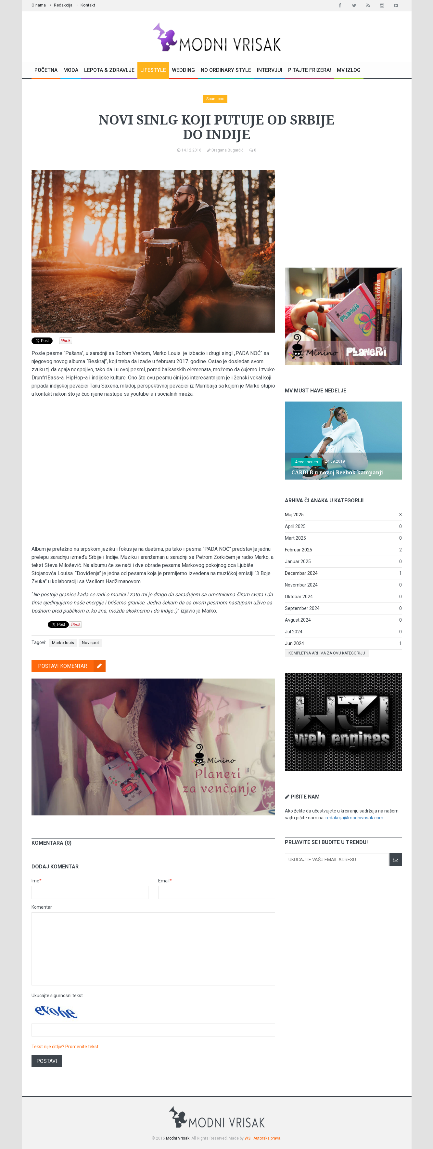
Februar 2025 (298, 549)
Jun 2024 (294, 643)
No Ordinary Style (226, 70)
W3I (248, 1138)
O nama (39, 5)
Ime (37, 880)
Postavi (46, 1061)
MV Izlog (349, 70)
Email (165, 880)
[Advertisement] (343, 210)
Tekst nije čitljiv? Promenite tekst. (65, 1046)
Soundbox (215, 99)
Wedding (183, 70)
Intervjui (269, 70)
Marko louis (63, 642)
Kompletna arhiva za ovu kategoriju (326, 653)
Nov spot (90, 642)
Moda (70, 70)
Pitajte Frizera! (309, 70)
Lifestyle (153, 70)
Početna (45, 70)
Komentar (42, 907)
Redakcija (63, 5)
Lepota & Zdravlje (109, 70)
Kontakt (88, 5)
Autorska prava (266, 1138)
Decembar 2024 (301, 573)
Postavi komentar (72, 666)
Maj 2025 (294, 514)
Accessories (306, 462)
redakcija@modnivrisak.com (354, 817)
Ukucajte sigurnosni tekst (57, 995)
